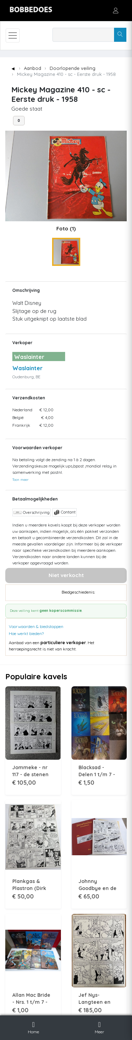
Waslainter (27, 368)
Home (33, 1026)
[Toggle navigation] (13, 35)
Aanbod (32, 68)
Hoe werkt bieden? (26, 633)
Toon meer (20, 479)
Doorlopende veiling (72, 68)
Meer (99, 1026)
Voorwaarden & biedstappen (36, 626)
